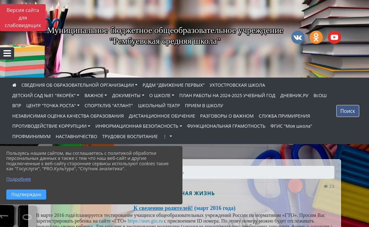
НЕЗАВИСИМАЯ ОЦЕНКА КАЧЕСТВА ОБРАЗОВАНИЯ (68, 116)
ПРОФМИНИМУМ (31, 136)
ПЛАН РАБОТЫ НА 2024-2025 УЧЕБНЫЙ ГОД (227, 95)
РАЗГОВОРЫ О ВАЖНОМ (227, 116)
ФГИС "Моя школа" (291, 126)
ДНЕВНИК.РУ (294, 95)
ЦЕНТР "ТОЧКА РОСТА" (51, 105)
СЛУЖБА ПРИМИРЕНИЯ (284, 116)
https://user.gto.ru (145, 221)
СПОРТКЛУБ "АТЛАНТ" (109, 105)
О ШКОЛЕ (160, 95)
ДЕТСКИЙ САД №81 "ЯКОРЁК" (44, 95)
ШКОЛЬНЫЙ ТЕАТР (159, 105)
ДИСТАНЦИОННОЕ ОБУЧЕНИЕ (162, 116)
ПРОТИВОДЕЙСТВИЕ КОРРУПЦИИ (49, 126)
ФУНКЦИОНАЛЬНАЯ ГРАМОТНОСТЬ (226, 126)
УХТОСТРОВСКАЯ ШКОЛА (237, 85)
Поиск (347, 111)
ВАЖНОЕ (93, 95)
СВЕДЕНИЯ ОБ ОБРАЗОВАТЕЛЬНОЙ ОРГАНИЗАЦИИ (77, 85)
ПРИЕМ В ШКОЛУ (204, 105)
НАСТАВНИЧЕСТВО (76, 136)
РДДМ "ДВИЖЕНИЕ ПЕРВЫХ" (173, 85)
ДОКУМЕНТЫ (126, 95)
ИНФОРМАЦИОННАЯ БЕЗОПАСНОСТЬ (136, 126)
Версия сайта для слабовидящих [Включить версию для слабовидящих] (23, 18)
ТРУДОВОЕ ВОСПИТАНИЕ (130, 136)
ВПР (16, 105)
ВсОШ (320, 95)
